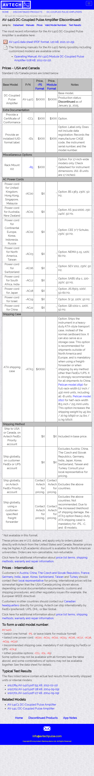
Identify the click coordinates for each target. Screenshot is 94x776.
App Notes (70, 718)
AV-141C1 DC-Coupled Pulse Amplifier (31, 704)
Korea (33, 576)
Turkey (73, 576)
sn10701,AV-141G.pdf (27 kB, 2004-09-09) (33, 693)
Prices (40, 25)
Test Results (75, 25)
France (85, 572)
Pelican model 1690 (70, 384)
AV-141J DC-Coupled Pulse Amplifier (30, 708)
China (33, 572)
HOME (5, 12)
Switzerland (46, 576)
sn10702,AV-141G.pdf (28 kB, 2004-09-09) (33, 689)
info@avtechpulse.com (47, 736)
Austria (23, 572)
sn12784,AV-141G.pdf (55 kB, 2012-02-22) (32, 685)
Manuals (30, 25)
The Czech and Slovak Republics (59, 572)
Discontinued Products (27, 12)
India (17, 576)
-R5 (31, 167)
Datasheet (18, 25)
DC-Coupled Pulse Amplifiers (64, 12)
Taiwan (59, 576)
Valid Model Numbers (55, 25)
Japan (25, 576)
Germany (7, 576)
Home (19, 718)
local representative (31, 580)
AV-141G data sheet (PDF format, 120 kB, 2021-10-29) (41, 42)
